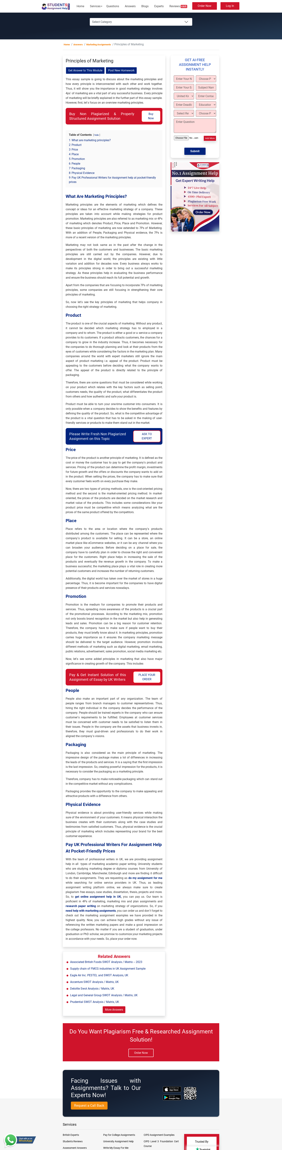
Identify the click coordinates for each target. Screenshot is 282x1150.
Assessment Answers (75, 1147)
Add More (210, 138)
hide (96, 135)
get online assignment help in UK (98, 896)
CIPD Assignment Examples (159, 1134)
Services (95, 6)
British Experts (71, 1134)
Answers (130, 6)
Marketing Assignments (98, 44)
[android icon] (172, 1097)
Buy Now (151, 116)
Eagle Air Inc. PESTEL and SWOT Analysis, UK (99, 975)
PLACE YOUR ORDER (146, 677)
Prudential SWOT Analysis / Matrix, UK (94, 1002)
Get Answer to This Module (85, 70)
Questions (112, 6)
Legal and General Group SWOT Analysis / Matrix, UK (104, 995)
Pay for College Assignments (119, 1134)
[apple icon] (172, 1089)
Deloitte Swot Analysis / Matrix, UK (92, 988)
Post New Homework (121, 70)
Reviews (178, 6)
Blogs (145, 6)
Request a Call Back (89, 1105)
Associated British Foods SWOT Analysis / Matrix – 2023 (106, 962)
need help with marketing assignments (91, 910)
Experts (159, 6)
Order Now (204, 6)
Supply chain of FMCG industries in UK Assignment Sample (107, 968)
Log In (230, 6)
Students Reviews (73, 1141)
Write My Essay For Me (115, 1147)
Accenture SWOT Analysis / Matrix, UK (94, 982)
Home (80, 6)
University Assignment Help (118, 1141)
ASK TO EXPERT (147, 436)
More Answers (114, 1009)
